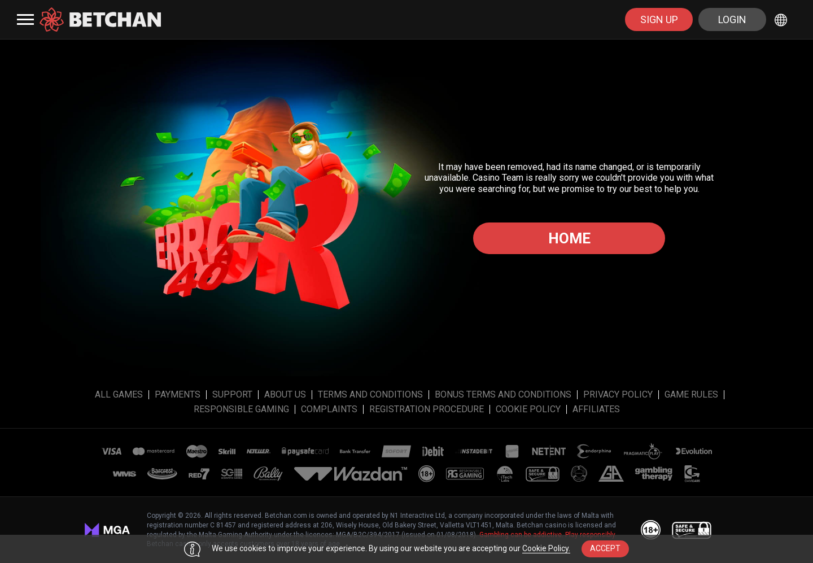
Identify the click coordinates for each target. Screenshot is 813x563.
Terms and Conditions (370, 394)
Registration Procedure (426, 409)
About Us (285, 394)
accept (605, 548)
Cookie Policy (528, 409)
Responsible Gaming (241, 409)
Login (732, 19)
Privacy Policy (618, 394)
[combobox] (782, 19)
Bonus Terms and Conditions (503, 394)
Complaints (329, 409)
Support (232, 394)
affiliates (596, 409)
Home (569, 238)
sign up (659, 19)
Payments (177, 394)
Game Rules (691, 394)
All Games (119, 394)
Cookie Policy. (546, 548)
